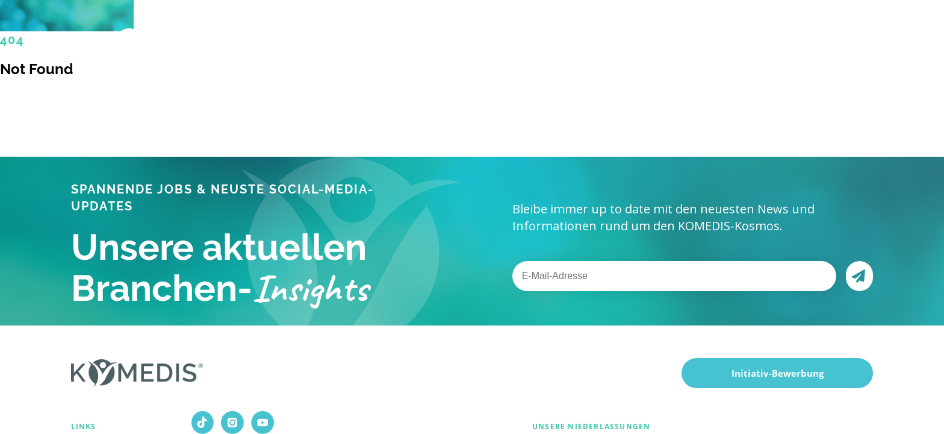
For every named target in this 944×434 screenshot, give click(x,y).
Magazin (643, 35)
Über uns (510, 36)
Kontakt (704, 36)
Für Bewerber (335, 36)
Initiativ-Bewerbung (777, 373)
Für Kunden (429, 36)
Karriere (581, 36)
